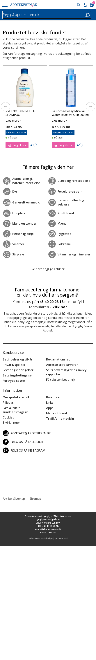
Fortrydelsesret (14, 381)
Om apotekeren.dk (16, 397)
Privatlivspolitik (14, 365)
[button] (4, 4)
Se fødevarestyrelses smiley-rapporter (67, 372)
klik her (59, 306)
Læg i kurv (17, 145)
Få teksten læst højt (61, 380)
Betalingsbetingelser (18, 375)
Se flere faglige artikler (48, 269)
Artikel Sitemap (14, 499)
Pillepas (8, 403)
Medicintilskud (56, 413)
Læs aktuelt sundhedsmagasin (16, 410)
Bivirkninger (11, 423)
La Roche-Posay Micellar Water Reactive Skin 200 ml (70, 113)
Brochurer (53, 397)
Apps (49, 408)
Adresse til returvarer (62, 365)
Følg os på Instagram (24, 450)
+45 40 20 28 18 (50, 301)
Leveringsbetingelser (18, 370)
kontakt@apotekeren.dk (27, 433)
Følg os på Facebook (23, 442)
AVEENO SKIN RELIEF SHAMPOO (20, 113)
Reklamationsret (58, 359)
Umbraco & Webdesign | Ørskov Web (48, 538)
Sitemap (35, 499)
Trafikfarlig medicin (60, 418)
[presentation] (5, 106)
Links (49, 403)
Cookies (8, 417)
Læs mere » (13, 120)
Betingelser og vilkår (17, 359)
